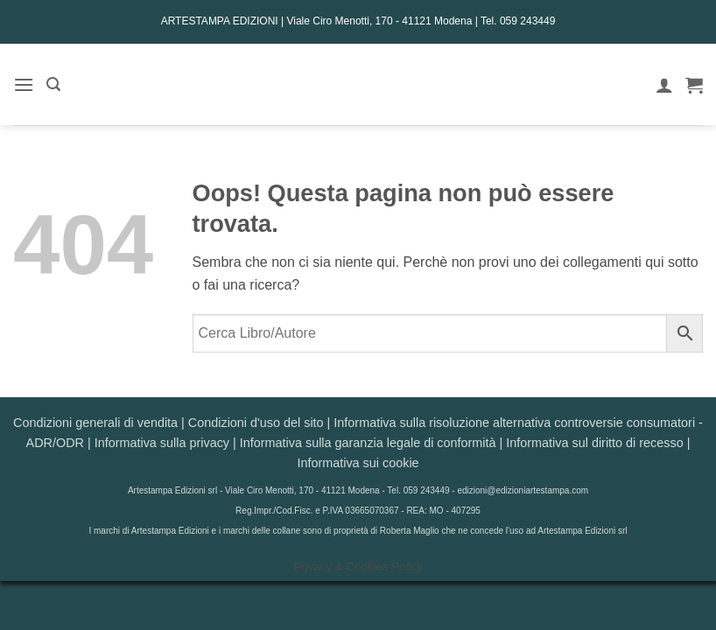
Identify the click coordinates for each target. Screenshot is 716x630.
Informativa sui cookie (357, 463)
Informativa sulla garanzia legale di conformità (368, 443)
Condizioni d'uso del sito (256, 423)
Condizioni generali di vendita (95, 423)
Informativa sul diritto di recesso (594, 443)
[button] (23, 84)
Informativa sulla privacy (162, 443)
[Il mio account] (664, 85)
